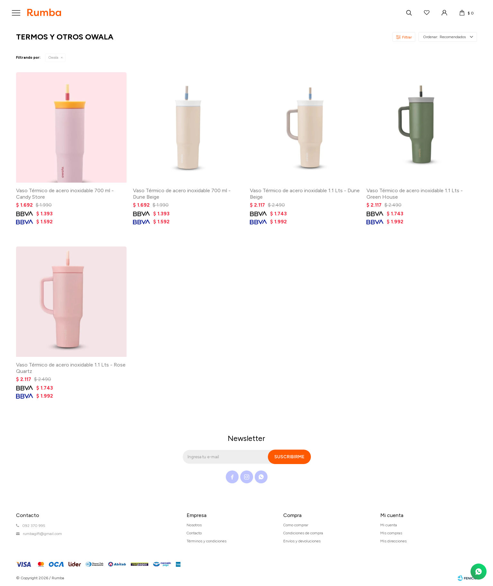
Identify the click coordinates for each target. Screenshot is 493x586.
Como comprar (295, 525)
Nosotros (194, 525)
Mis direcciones (393, 541)
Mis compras (391, 533)
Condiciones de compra (303, 533)
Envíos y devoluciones (302, 541)
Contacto (194, 533)
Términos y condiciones (206, 541)
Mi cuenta (388, 525)
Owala (53, 58)
